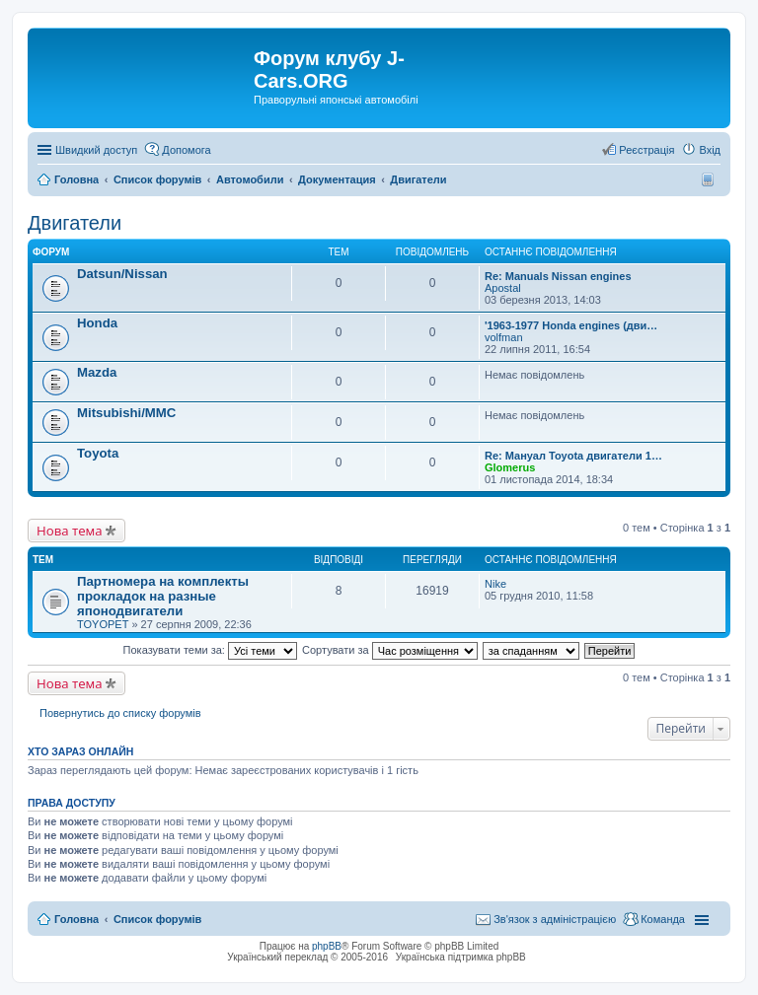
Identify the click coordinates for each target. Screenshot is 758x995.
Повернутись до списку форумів (120, 713)
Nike (495, 584)
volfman (504, 337)
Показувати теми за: (210, 650)
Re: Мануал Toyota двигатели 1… (573, 456)
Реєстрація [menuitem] (646, 150)
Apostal (503, 288)
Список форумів (157, 919)
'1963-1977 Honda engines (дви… (571, 325)
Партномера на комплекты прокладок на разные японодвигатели (163, 596)
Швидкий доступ (96, 150)
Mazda (96, 372)
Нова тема (70, 530)
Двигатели (74, 223)
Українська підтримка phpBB (461, 957)
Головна (76, 919)
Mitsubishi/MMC (126, 412)
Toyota (97, 453)
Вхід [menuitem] (709, 150)
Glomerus (510, 467)
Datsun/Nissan (122, 273)
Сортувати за (390, 650)
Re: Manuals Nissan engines (558, 276)
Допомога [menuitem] (186, 150)
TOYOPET (102, 624)
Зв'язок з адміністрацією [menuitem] (554, 919)
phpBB (326, 946)
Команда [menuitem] (663, 919)
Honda (97, 323)
